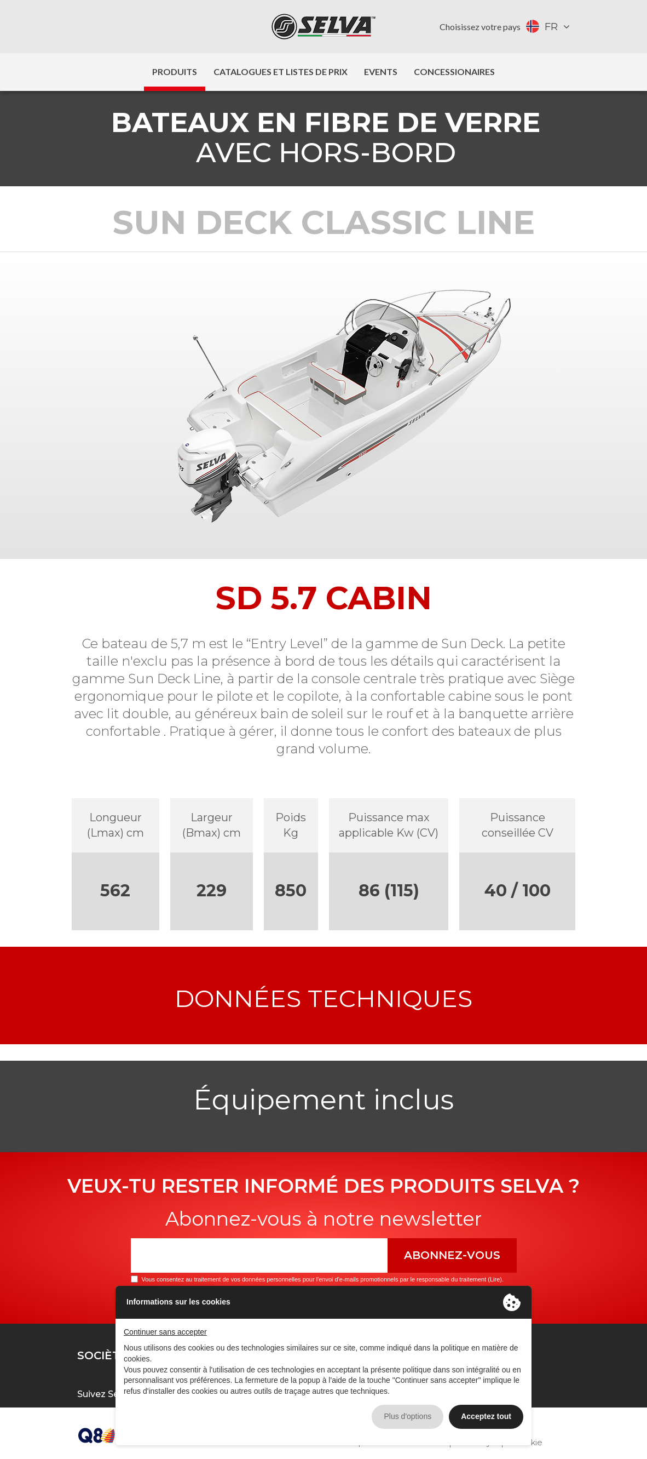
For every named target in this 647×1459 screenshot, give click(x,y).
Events (380, 71)
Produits (174, 71)
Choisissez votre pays (480, 26)
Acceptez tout (486, 1416)
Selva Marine (323, 26)
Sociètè (102, 1355)
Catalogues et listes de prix (280, 71)
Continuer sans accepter (165, 1332)
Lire (495, 1279)
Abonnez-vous (452, 1255)
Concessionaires (454, 71)
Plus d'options (407, 1416)
